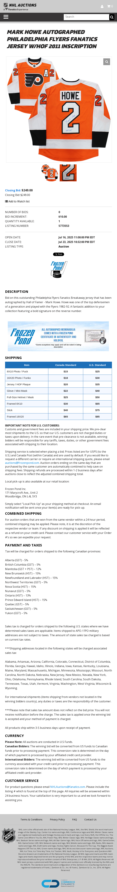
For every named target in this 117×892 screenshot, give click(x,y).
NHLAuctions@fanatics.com (67, 787)
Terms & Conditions (31, 819)
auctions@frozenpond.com (22, 463)
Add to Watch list (17, 201)
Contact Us (90, 819)
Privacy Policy (57, 819)
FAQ (74, 819)
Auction (64, 246)
